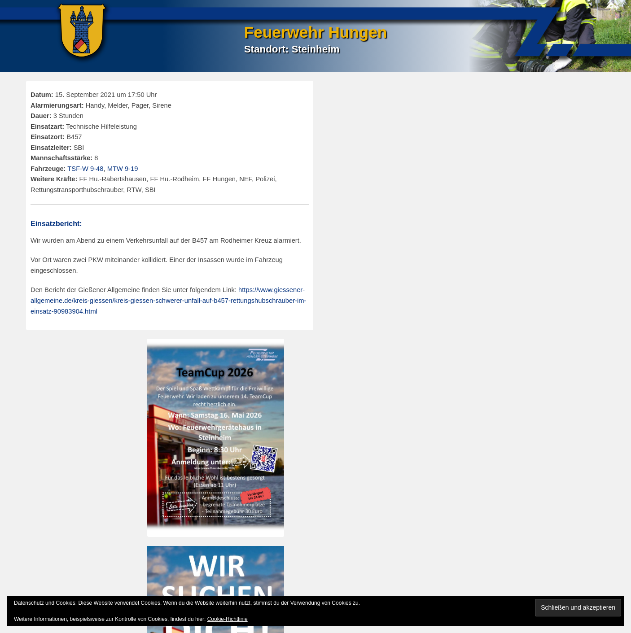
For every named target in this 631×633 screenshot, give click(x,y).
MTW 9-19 (122, 168)
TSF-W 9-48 (85, 168)
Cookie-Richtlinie (227, 619)
